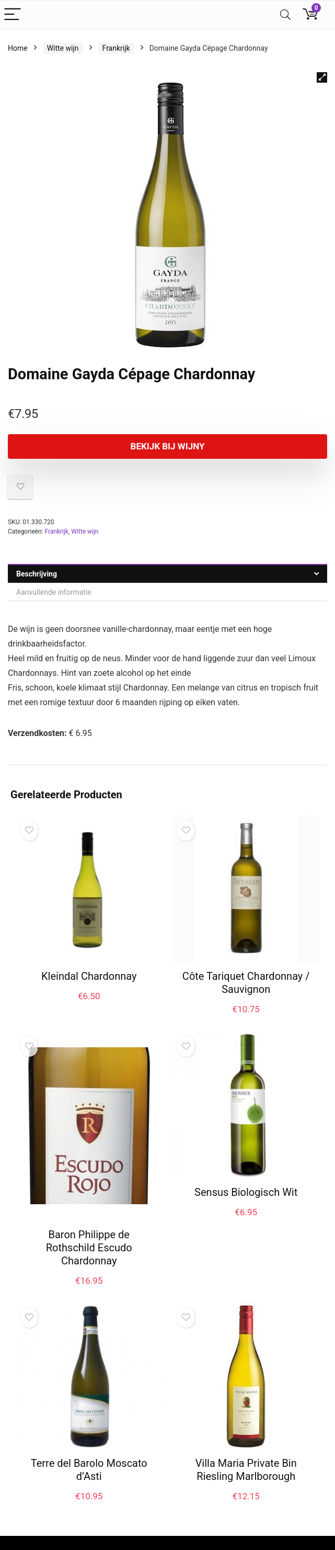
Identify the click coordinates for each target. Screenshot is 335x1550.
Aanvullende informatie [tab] (53, 592)
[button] (322, 77)
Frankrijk (116, 48)
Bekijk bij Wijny (168, 446)
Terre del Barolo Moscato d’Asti (89, 1470)
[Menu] (12, 15)
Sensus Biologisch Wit (245, 1192)
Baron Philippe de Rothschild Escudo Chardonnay (89, 1247)
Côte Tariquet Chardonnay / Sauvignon (246, 982)
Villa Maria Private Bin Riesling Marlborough (246, 1470)
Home (18, 48)
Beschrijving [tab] (36, 574)
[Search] (285, 15)
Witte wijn (63, 48)
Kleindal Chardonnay (88, 976)
